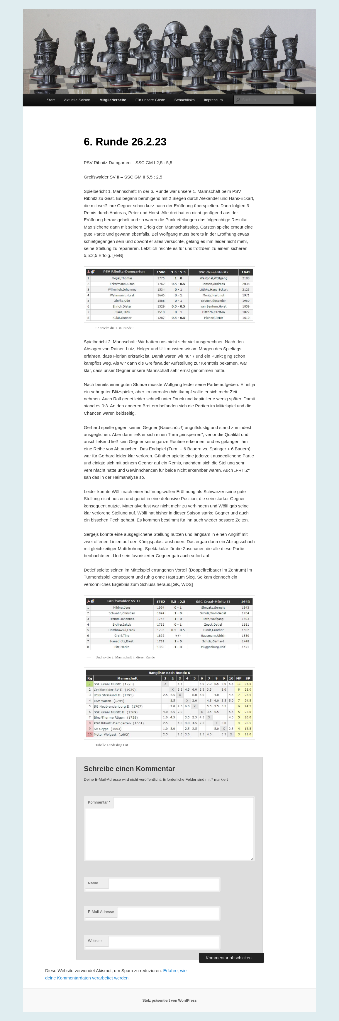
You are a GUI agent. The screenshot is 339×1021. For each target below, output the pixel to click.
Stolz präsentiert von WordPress (169, 1000)
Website (95, 940)
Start (51, 100)
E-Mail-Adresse (101, 912)
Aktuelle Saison (77, 100)
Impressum (213, 100)
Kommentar (99, 802)
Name (93, 883)
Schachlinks (184, 100)
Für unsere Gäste (150, 100)
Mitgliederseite (112, 100)
